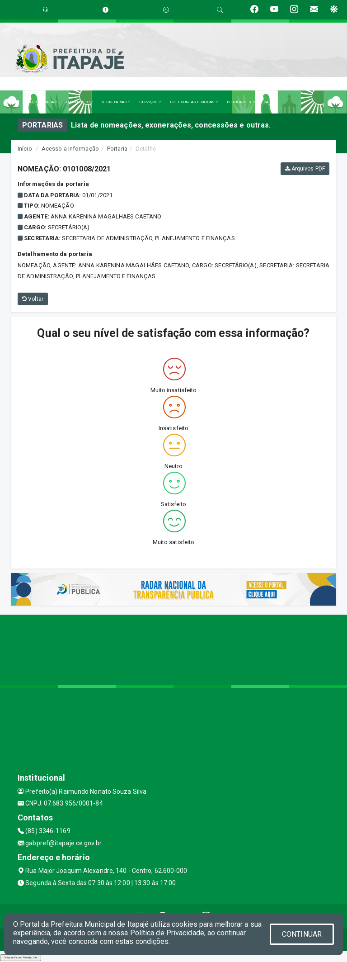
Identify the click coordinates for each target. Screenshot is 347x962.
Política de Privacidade (167, 933)
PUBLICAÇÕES (240, 102)
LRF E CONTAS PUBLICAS (194, 102)
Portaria (117, 148)
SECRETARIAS (116, 102)
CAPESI (270, 102)
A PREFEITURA (43, 102)
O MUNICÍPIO (79, 102)
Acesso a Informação (70, 148)
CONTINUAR (302, 934)
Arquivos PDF (305, 169)
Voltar (32, 299)
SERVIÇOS (150, 102)
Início (25, 148)
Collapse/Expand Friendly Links (21, 957)
